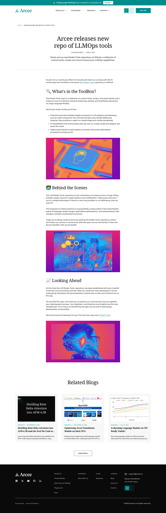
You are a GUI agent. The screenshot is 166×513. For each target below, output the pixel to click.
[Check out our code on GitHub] (34, 481)
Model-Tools (88, 82)
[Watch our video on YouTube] (28, 481)
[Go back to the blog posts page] (18, 25)
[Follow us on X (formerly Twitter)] (22, 481)
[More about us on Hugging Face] (40, 481)
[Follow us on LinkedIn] (16, 481)
